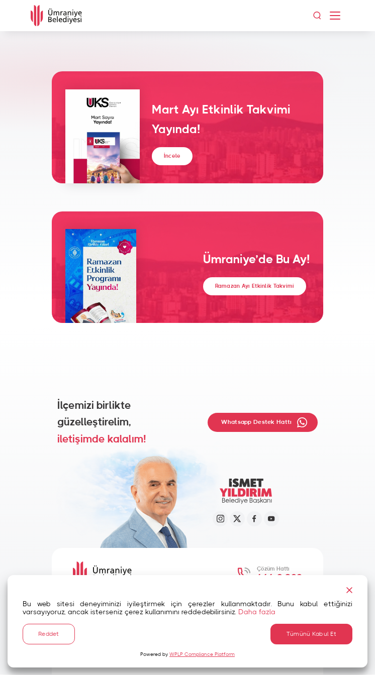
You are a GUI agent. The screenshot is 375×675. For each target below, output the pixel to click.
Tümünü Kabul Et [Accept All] (311, 633)
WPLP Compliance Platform (202, 654)
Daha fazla (256, 610)
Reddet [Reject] (48, 633)
